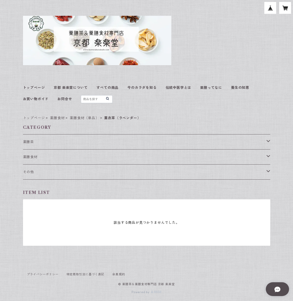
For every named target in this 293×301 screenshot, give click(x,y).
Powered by (146, 292)
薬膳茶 (28, 142)
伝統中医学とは (178, 87)
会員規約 (118, 274)
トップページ (34, 87)
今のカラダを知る (142, 87)
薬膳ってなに (211, 87)
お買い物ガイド (36, 99)
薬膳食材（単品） (84, 118)
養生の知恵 (240, 87)
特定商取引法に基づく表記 (86, 274)
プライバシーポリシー (43, 274)
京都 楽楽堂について (71, 87)
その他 (28, 172)
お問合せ (64, 99)
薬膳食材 (57, 118)
